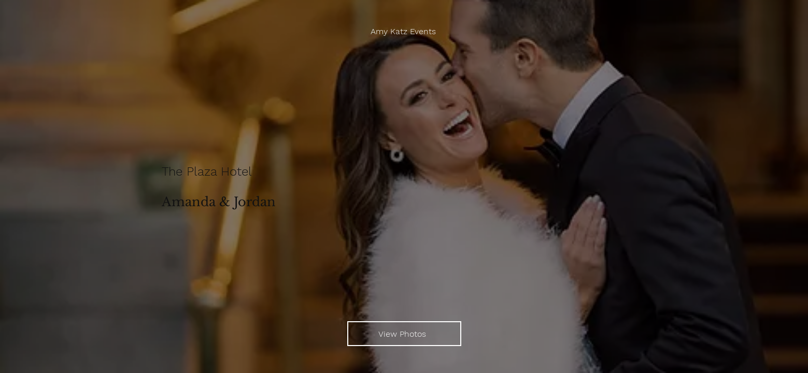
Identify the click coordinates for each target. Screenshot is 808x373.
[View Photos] (404, 333)
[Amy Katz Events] (404, 31)
